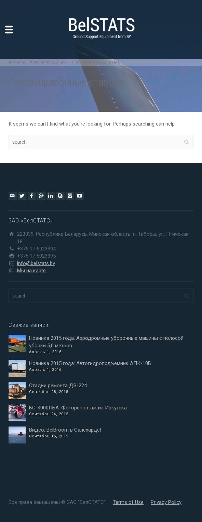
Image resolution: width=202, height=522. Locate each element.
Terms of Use (128, 502)
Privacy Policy (166, 502)
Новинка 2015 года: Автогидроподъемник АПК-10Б (90, 363)
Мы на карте (31, 270)
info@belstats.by (36, 263)
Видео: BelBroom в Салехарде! (65, 430)
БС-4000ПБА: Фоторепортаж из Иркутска (78, 408)
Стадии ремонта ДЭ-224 (58, 385)
